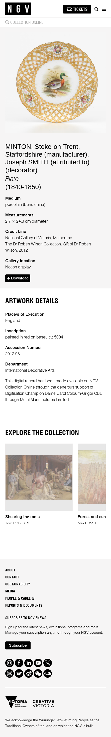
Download (18, 278)
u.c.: (49, 337)
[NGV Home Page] (18, 9)
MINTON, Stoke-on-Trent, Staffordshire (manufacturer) (46, 150)
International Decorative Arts (30, 370)
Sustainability (17, 584)
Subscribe (18, 646)
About (10, 570)
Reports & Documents (23, 605)
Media (10, 591)
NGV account (91, 632)
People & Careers (20, 598)
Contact (12, 577)
